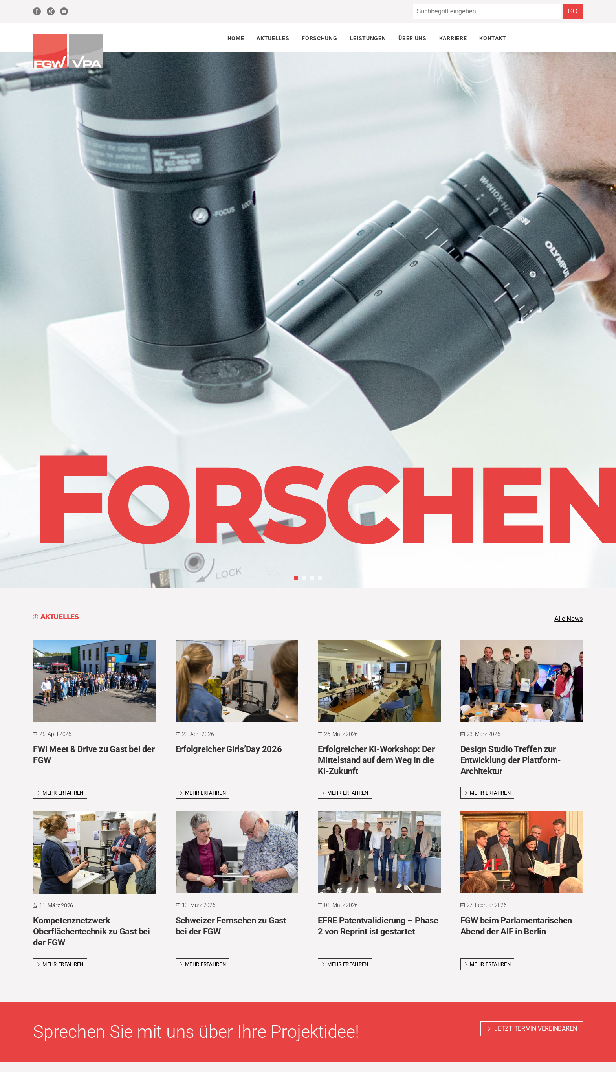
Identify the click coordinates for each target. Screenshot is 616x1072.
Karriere (453, 38)
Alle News (567, 619)
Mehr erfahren (60, 794)
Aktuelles (273, 38)
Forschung (319, 38)
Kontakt (492, 38)
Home (235, 38)
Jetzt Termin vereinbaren (535, 1029)
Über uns (412, 38)
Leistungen (368, 38)
